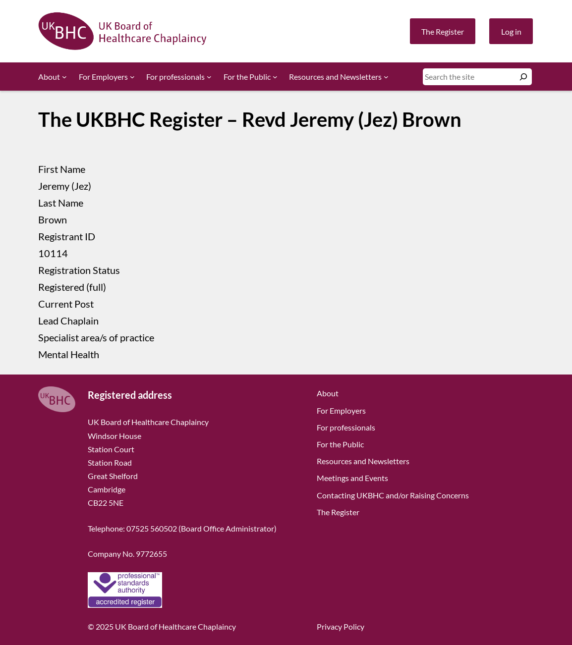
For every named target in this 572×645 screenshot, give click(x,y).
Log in (511, 31)
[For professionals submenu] (209, 76)
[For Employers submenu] (132, 76)
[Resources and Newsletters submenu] (386, 76)
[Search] (523, 76)
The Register (442, 31)
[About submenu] (64, 76)
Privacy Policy (340, 626)
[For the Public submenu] (275, 76)
